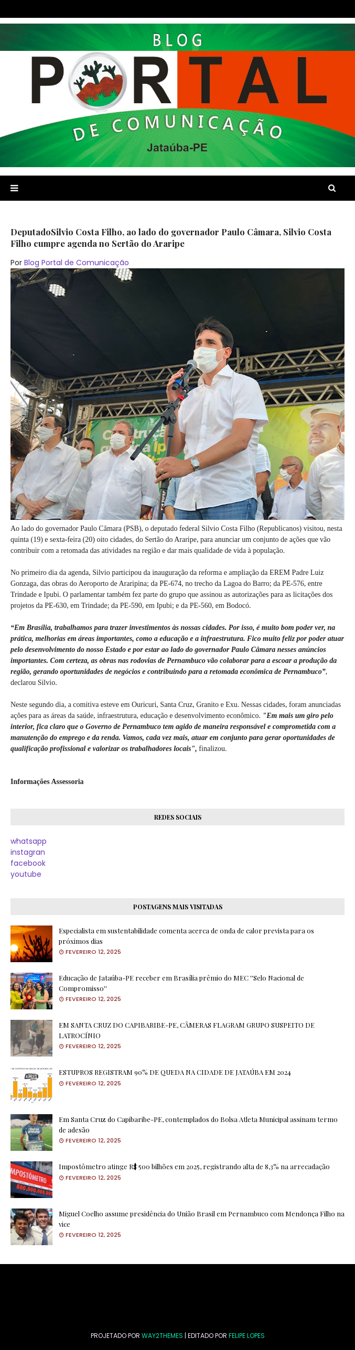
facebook (28, 863)
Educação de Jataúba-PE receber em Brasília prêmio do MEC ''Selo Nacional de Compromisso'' (181, 983)
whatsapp (28, 841)
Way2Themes (162, 1335)
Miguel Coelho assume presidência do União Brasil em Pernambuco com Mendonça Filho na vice (202, 1218)
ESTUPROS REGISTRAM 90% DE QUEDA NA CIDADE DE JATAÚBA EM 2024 (175, 1072)
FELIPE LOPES (247, 1335)
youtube (25, 874)
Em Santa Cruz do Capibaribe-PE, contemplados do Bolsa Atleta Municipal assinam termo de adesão (198, 1124)
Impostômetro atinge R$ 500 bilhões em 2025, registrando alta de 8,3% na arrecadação (194, 1166)
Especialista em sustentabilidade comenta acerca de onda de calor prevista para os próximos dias (186, 935)
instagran (27, 852)
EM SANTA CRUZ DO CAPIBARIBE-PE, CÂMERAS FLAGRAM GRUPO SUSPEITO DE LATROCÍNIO (187, 1030)
